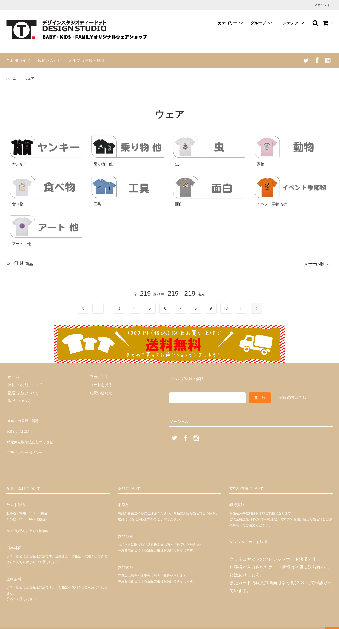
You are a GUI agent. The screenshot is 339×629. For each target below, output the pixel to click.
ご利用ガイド (18, 60)
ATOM (22, 426)
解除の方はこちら (294, 396)
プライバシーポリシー (25, 442)
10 (226, 306)
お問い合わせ (49, 60)
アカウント (322, 4)
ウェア (29, 78)
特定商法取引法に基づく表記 (31, 434)
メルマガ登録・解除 (86, 60)
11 (241, 306)
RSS (10, 426)
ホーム (11, 78)
